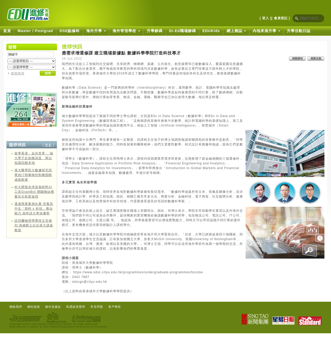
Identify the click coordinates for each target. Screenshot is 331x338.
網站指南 (33, 306)
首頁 (7, 31)
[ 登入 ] (266, 18)
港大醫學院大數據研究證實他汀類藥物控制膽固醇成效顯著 (33, 174)
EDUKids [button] (211, 31)
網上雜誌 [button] (236, 31)
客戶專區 (114, 306)
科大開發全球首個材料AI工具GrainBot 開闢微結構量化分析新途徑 (34, 191)
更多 (48, 145)
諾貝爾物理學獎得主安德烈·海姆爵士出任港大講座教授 (33, 225)
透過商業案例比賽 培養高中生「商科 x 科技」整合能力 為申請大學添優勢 (33, 208)
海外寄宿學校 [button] (126, 31)
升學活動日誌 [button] (298, 31)
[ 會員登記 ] (280, 18)
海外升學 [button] (96, 31)
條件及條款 (53, 306)
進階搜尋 (17, 73)
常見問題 (96, 306)
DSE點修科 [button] (69, 31)
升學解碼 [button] (154, 31)
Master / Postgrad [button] (35, 31)
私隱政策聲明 (75, 306)
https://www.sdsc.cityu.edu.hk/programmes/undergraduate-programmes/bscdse (138, 272)
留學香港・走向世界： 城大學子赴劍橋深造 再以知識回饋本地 (33, 158)
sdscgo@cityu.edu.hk (89, 282)
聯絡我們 (15, 306)
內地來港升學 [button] (266, 31)
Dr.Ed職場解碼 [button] (182, 31)
